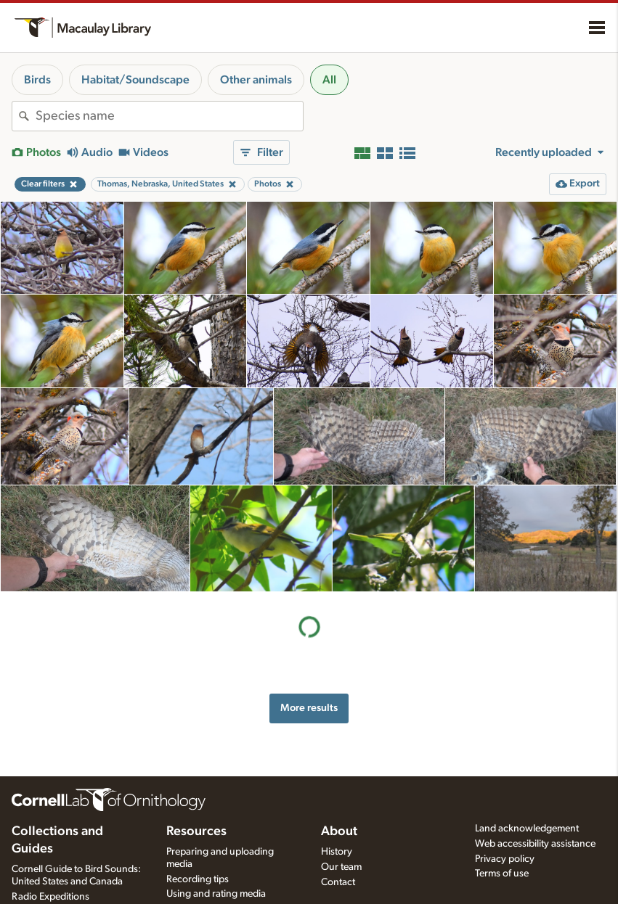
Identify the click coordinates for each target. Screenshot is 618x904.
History (336, 852)
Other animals (256, 80)
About (339, 831)
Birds (37, 80)
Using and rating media (216, 894)
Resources (196, 831)
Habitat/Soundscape (135, 80)
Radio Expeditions (50, 897)
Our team (341, 867)
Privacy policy (504, 859)
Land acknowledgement (527, 828)
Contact (338, 882)
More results (309, 707)
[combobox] (169, 116)
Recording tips (197, 879)
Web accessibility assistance (535, 844)
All (329, 80)
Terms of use (502, 873)
